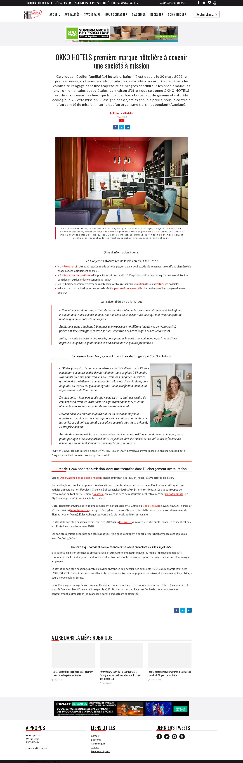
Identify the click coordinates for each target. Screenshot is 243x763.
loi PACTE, (125, 522)
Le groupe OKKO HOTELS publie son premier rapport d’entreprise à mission (72, 673)
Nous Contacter (116, 14)
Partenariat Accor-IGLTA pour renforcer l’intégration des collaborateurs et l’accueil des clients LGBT (120, 675)
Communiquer (177, 14)
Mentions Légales (100, 751)
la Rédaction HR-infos (121, 113)
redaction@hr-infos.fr (37, 747)
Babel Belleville (151, 505)
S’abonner (139, 14)
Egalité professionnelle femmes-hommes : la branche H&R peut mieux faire (169, 673)
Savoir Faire (92, 14)
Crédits (95, 747)
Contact (95, 735)
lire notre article (174, 494)
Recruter (156, 14)
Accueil (55, 14)
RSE (121, 120)
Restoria (98, 494)
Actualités (72, 14)
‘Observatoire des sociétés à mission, (81, 477)
